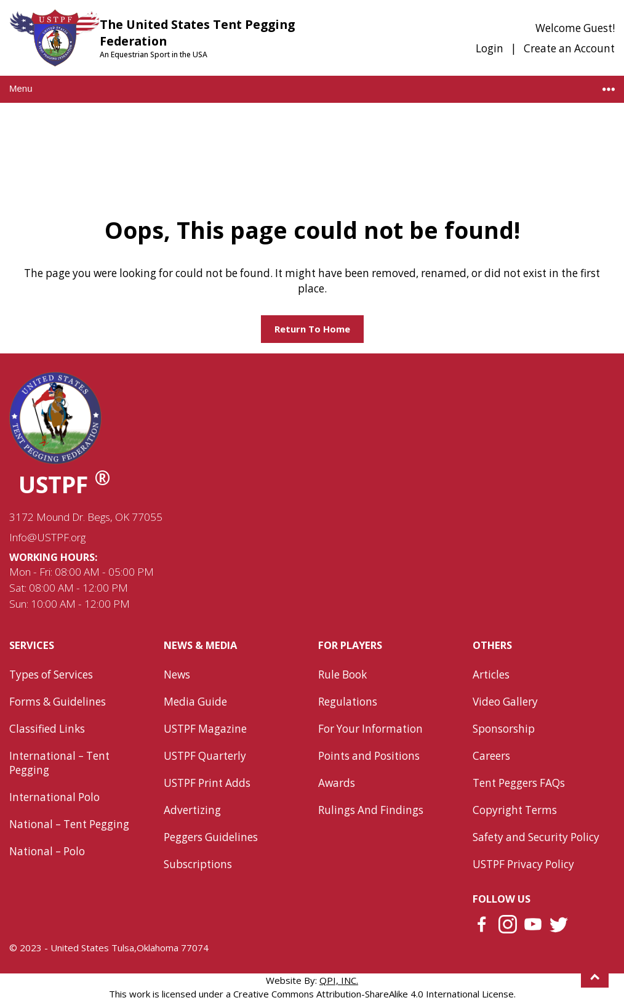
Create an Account (569, 48)
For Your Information (370, 729)
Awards (336, 783)
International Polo (54, 797)
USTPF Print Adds (207, 783)
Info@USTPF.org (47, 537)
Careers (491, 756)
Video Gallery (505, 702)
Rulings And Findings (370, 810)
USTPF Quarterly (205, 756)
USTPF (64, 484)
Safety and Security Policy (536, 837)
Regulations (347, 702)
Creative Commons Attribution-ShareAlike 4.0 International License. (374, 994)
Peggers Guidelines (211, 837)
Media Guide (195, 702)
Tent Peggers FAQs (519, 783)
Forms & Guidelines (57, 702)
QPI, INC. (338, 980)
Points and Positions (369, 756)
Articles (491, 674)
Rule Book (342, 674)
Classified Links (47, 729)
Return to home (312, 329)
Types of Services (51, 674)
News (177, 674)
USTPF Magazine (205, 729)
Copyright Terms (515, 810)
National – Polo (47, 851)
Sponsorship (504, 729)
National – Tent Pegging (69, 824)
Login (489, 48)
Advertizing (192, 810)
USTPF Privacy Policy (523, 864)
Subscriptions (198, 864)
